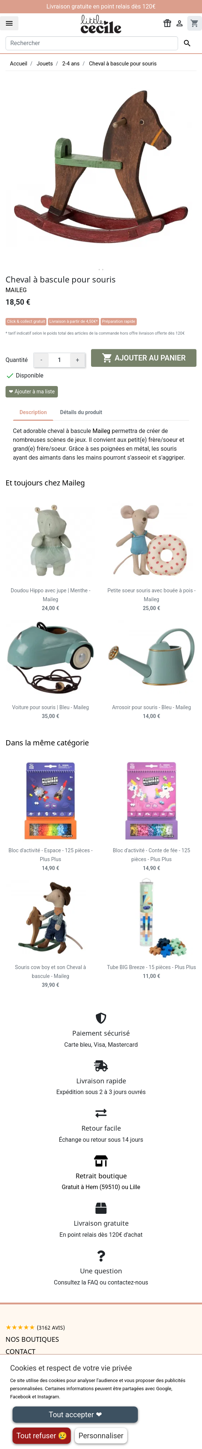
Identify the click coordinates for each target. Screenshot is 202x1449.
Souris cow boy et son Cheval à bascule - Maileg (50, 976)
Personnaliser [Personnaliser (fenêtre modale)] (101, 1435)
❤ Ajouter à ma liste (32, 392)
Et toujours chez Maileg (45, 483)
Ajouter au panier (143, 357)
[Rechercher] (92, 43)
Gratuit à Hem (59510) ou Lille (101, 1175)
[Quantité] (59, 360)
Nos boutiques (32, 1339)
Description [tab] (33, 412)
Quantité (17, 359)
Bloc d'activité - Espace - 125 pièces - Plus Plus (50, 859)
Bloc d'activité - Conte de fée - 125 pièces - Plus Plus (151, 859)
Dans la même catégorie (47, 743)
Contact (20, 1351)
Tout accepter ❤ (75, 1414)
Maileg (16, 290)
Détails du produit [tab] (81, 412)
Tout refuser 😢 (41, 1435)
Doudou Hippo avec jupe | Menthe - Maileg (50, 599)
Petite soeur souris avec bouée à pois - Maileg (151, 599)
